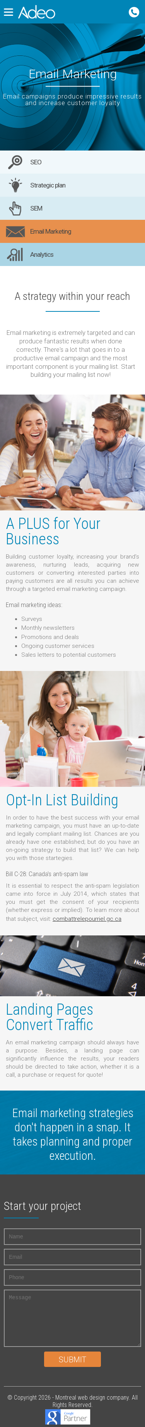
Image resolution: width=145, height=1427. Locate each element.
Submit (72, 1359)
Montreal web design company (92, 1397)
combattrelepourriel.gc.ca (87, 918)
